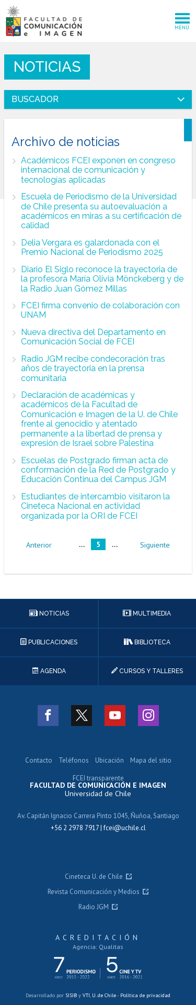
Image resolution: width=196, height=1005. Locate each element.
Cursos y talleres (147, 671)
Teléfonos (74, 761)
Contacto (38, 761)
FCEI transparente (98, 779)
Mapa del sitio (150, 761)
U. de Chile (104, 995)
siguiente (155, 545)
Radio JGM (93, 907)
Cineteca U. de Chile (94, 877)
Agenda (49, 671)
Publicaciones (48, 642)
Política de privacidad (145, 995)
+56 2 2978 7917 (75, 827)
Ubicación (109, 761)
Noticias (47, 66)
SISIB (71, 995)
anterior (39, 545)
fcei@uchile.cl (124, 827)
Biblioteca (147, 642)
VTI (86, 995)
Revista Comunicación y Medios (94, 892)
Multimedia (147, 613)
